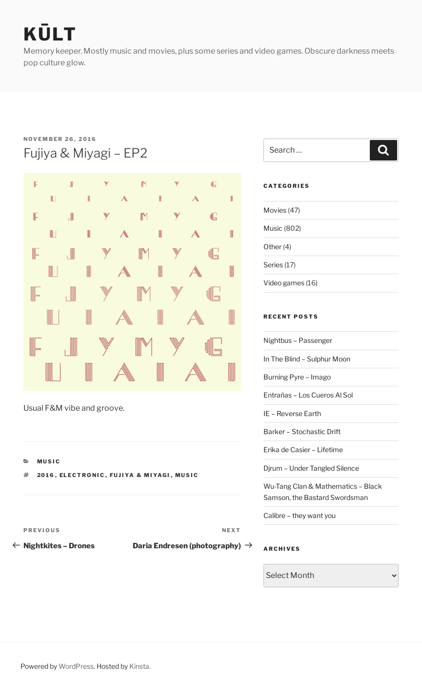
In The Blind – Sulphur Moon (306, 359)
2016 (46, 475)
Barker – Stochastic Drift (302, 431)
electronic (82, 475)
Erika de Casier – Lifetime (303, 449)
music (187, 475)
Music (49, 461)
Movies (274, 210)
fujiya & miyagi (140, 475)
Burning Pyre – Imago (297, 377)
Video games (283, 283)
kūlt (50, 34)
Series (273, 264)
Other (272, 246)
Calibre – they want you (299, 515)
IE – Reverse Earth (292, 413)
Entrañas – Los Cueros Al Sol (308, 395)
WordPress (76, 666)
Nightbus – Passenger (297, 340)
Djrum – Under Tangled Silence (311, 468)
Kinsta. (140, 666)
